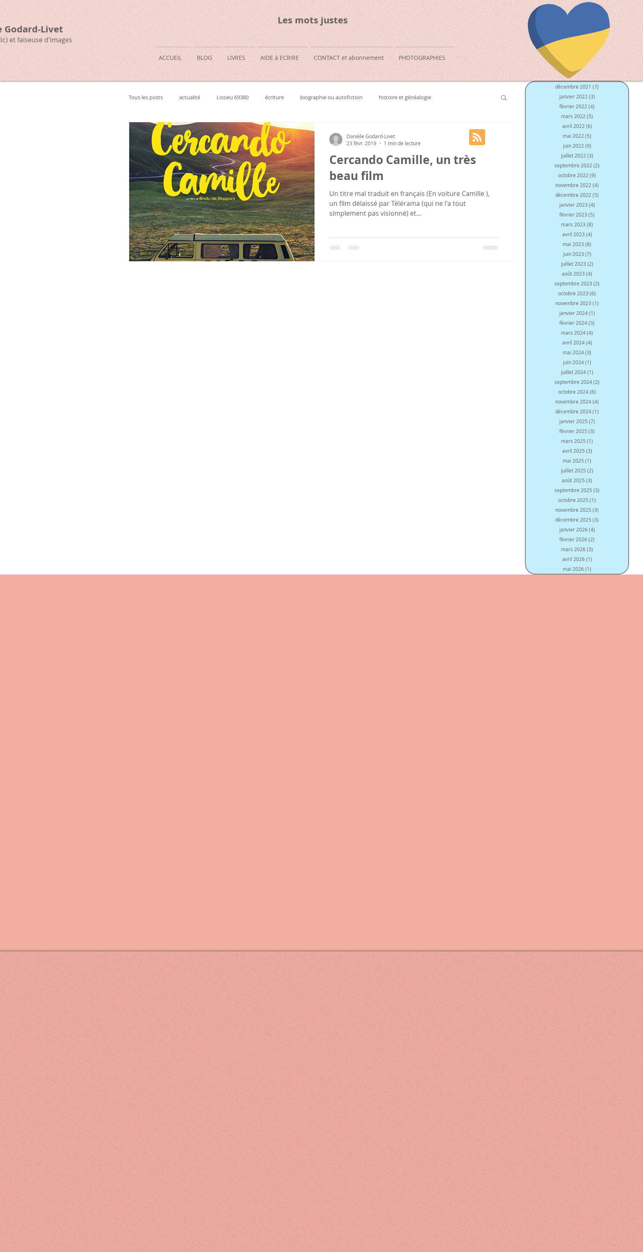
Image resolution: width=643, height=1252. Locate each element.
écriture (274, 97)
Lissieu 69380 (233, 97)
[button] (504, 98)
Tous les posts (146, 97)
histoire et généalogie (405, 97)
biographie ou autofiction (331, 97)
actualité (189, 97)
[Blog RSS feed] (477, 137)
